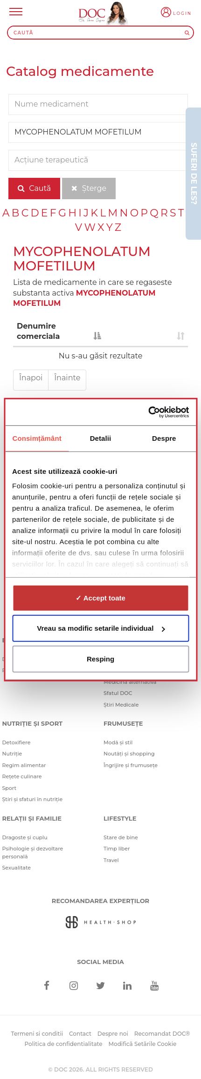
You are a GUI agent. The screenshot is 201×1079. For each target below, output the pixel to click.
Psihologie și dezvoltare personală (32, 852)
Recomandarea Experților (100, 900)
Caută (34, 188)
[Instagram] (73, 985)
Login (182, 13)
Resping (100, 658)
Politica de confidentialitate (64, 1043)
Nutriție (12, 753)
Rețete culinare (22, 776)
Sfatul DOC (118, 693)
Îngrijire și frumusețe (131, 765)
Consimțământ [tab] (36, 438)
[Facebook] (46, 985)
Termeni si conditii (37, 1033)
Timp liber (117, 848)
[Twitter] (100, 985)
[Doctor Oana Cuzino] (113, 15)
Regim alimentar (24, 765)
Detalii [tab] (100, 438)
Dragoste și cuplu (25, 837)
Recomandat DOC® (162, 1033)
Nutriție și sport (32, 723)
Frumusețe (123, 723)
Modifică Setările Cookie (143, 1043)
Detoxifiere (16, 742)
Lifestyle (120, 818)
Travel (111, 860)
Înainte (67, 377)
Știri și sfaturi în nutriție (32, 799)
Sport (9, 788)
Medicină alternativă (130, 682)
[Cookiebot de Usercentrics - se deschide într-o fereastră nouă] (148, 412)
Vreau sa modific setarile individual (101, 628)
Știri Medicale (121, 704)
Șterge (88, 188)
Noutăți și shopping (129, 753)
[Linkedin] (127, 985)
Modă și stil (118, 742)
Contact (80, 1033)
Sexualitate (16, 867)
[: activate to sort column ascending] (146, 332)
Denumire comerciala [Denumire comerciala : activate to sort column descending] (38, 331)
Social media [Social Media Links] (100, 961)
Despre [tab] (164, 438)
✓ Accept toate (100, 597)
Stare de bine (121, 837)
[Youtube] (154, 985)
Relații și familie (32, 818)
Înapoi (30, 377)
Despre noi (112, 1033)
